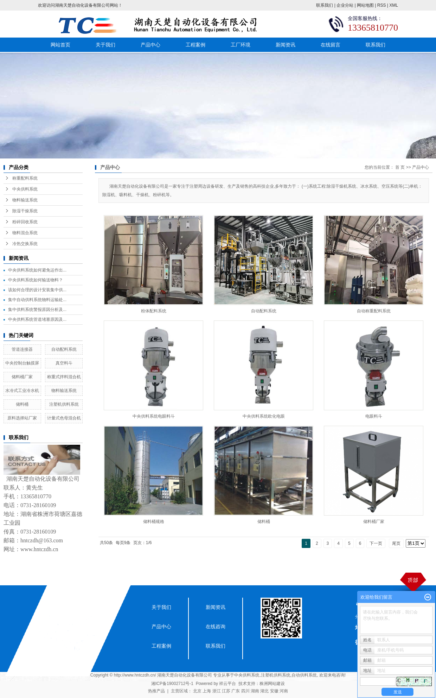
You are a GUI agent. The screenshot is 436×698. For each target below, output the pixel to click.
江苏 (226, 690)
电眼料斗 (373, 416)
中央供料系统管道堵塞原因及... (37, 319)
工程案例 (195, 45)
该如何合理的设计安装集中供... (37, 289)
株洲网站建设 (272, 683)
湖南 (255, 690)
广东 (235, 690)
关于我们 (105, 45)
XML (393, 5)
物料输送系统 (25, 200)
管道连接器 (22, 349)
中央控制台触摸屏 (22, 363)
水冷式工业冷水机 (22, 390)
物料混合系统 (25, 232)
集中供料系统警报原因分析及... (37, 309)
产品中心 (150, 45)
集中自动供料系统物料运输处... (37, 299)
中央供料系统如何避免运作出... (37, 270)
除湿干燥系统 (25, 210)
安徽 (274, 690)
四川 (245, 690)
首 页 (400, 167)
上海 (207, 690)
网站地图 (365, 5)
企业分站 (344, 5)
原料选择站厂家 (22, 418)
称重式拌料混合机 (64, 376)
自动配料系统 (64, 349)
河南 (284, 690)
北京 (197, 690)
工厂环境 (240, 45)
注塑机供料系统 (64, 404)
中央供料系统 (25, 189)
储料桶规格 (153, 521)
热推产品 (156, 690)
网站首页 (60, 45)
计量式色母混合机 (64, 418)
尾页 (396, 543)
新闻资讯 (285, 45)
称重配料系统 (25, 178)
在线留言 (330, 45)
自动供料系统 (304, 675)
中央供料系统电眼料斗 (154, 416)
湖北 (264, 690)
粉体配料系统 (153, 311)
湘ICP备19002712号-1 (172, 683)
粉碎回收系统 (25, 221)
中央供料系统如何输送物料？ (35, 280)
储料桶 (22, 404)
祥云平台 (227, 683)
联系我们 (324, 5)
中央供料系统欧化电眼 (264, 416)
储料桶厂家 (22, 376)
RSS (381, 5)
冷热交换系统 (25, 243)
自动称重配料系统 (374, 311)
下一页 (376, 543)
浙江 (216, 690)
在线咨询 (215, 626)
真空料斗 (64, 363)
